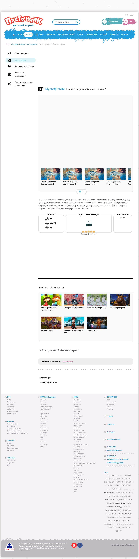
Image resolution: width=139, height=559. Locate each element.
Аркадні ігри (11, 406)
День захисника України (81, 479)
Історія (42, 411)
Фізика (42, 437)
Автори (124, 34)
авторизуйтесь (67, 361)
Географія (43, 423)
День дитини (77, 404)
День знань (77, 411)
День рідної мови (79, 465)
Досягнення (43, 404)
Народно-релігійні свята (81, 444)
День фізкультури (79, 430)
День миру (77, 451)
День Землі (77, 421)
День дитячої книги (79, 456)
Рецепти (9, 443)
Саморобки (10, 445)
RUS (131, 15)
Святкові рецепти (124, 492)
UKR (126, 15)
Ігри (20, 34)
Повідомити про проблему (118, 459)
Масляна (76, 470)
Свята (80, 34)
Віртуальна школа (66, 34)
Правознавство (45, 414)
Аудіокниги (10, 463)
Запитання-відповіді (115, 463)
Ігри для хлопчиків (12, 411)
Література (43, 432)
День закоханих (78, 482)
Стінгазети (10, 450)
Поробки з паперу (114, 475)
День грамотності (79, 449)
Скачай (103, 34)
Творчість (50, 34)
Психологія (43, 416)
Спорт (42, 446)
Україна (119, 482)
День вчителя (78, 409)
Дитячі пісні (127, 503)
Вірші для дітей (124, 524)
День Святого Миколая (80, 435)
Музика (42, 418)
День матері (77, 402)
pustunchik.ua (25, 549)
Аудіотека (38, 34)
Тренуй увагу (110, 404)
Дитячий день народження (114, 503)
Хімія (41, 439)
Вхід (130, 21)
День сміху (77, 428)
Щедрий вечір (78, 486)
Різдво (75, 489)
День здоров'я (78, 425)
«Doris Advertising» (128, 545)
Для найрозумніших (124, 514)
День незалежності (79, 437)
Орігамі (116, 485)
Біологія (42, 425)
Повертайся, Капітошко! (74, 308)
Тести (108, 399)
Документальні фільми (14, 428)
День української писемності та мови (85, 463)
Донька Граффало (117, 308)
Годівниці (116, 488)
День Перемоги (78, 416)
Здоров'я (127, 510)
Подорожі (117, 520)
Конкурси (114, 34)
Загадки (109, 406)
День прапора (78, 461)
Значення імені (111, 402)
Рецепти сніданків (109, 492)
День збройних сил (79, 432)
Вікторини (110, 409)
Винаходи (43, 399)
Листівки (106, 489)
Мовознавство (44, 428)
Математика (44, 430)
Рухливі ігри (10, 404)
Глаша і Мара (92, 330)
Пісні (8, 465)
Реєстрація (113, 21)
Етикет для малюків (46, 406)
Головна (14, 44)
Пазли (9, 399)
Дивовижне (111, 514)
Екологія (43, 442)
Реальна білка (47, 330)
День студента (78, 458)
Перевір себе (91, 34)
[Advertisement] (85, 66)
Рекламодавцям (113, 439)
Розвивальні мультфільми (15, 431)
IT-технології (44, 421)
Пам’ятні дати (78, 442)
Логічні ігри (10, 409)
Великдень (77, 418)
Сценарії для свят (124, 499)
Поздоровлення (114, 517)
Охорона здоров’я (45, 409)
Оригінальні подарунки (119, 496)
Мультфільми (32, 44)
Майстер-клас (109, 499)
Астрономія (43, 444)
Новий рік (76, 477)
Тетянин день (78, 484)
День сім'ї (76, 414)
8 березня (77, 468)
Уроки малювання (12, 448)
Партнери (110, 432)
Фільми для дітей (12, 424)
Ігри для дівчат (11, 414)
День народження (79, 475)
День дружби (77, 439)
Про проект (111, 456)
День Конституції (79, 454)
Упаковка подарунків (113, 510)
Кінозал (28, 34)
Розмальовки (11, 402)
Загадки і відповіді (114, 507)
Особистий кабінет (114, 450)
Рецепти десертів (128, 489)
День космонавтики (79, 423)
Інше (75, 491)
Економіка (43, 435)
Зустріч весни (78, 472)
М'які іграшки (126, 485)
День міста (77, 446)
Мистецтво (43, 402)
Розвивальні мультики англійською (17, 433)
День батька (77, 399)
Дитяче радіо (11, 460)
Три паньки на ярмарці (96, 308)
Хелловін (76, 406)
